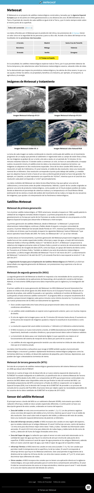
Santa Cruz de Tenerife (74, 43)
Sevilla (47, 53)
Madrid (47, 43)
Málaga (47, 48)
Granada (20, 53)
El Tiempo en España (47, 58)
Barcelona (20, 48)
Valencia (74, 48)
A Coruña (20, 43)
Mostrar (29, 28)
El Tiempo (75, 33)
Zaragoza (74, 53)
